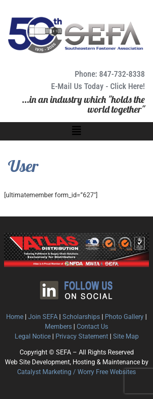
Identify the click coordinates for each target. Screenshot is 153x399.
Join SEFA (43, 317)
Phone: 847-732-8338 (110, 74)
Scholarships (81, 317)
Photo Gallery (124, 317)
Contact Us (92, 326)
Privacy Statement (81, 336)
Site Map (126, 336)
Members (58, 326)
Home (14, 317)
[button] (76, 131)
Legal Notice (33, 336)
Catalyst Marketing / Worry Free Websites (76, 372)
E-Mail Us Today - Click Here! (98, 86)
